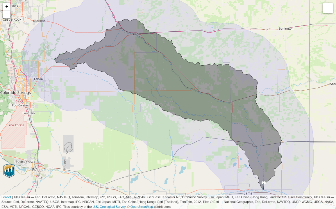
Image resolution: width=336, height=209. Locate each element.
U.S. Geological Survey (109, 206)
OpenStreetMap (142, 206)
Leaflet (6, 197)
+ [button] (6, 6)
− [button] (6, 14)
